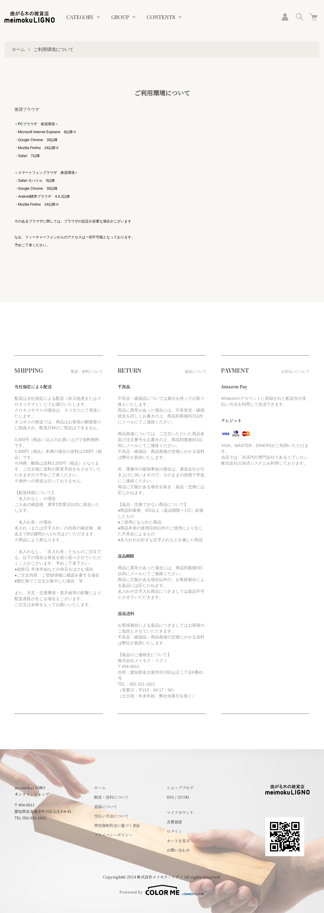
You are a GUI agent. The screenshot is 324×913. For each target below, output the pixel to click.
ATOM (183, 797)
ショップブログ (180, 787)
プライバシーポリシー (113, 835)
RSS (170, 797)
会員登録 (174, 822)
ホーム (18, 49)
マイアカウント (180, 812)
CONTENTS (161, 17)
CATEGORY (80, 17)
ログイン (174, 831)
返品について (105, 806)
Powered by (162, 890)
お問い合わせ (178, 850)
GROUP (120, 17)
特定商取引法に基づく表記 (117, 825)
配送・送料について (111, 797)
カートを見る (178, 840)
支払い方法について (111, 816)
